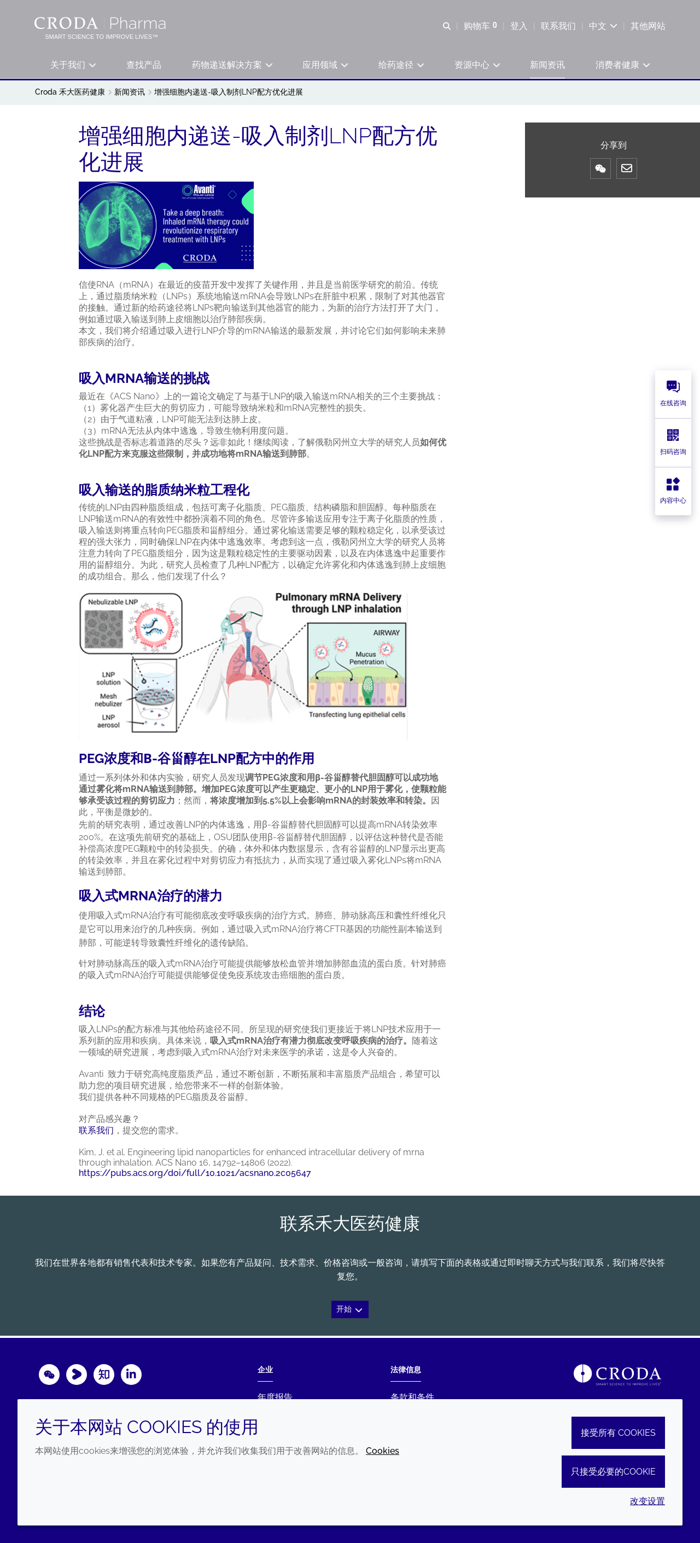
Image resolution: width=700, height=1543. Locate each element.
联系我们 (96, 1132)
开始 (350, 1310)
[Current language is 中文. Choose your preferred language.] (602, 26)
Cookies (382, 1451)
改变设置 (647, 1501)
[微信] (600, 170)
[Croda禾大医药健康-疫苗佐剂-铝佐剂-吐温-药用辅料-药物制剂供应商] (102, 23)
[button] (72, 66)
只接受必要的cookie (613, 1471)
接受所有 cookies (618, 1433)
